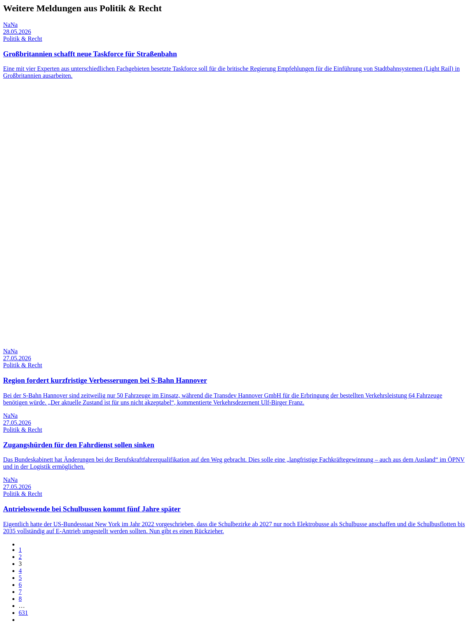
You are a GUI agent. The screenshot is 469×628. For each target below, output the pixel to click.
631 (23, 612)
